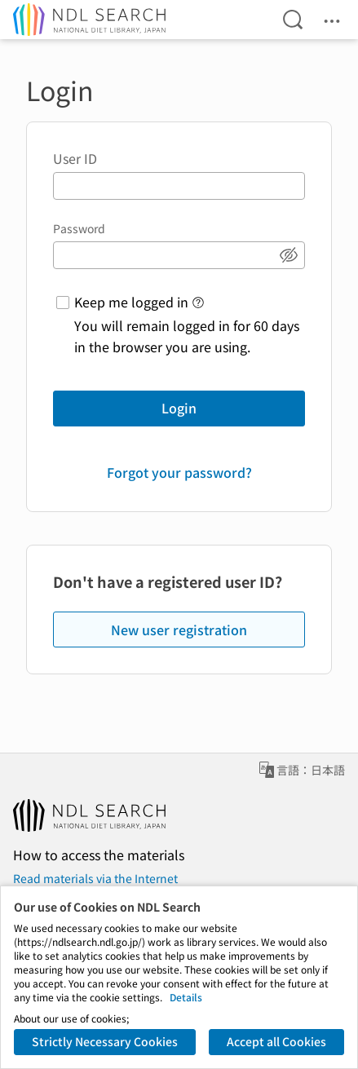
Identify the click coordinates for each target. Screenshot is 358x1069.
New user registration (179, 629)
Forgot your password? (179, 472)
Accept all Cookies (276, 1041)
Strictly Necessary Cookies (105, 1041)
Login (179, 407)
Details (186, 997)
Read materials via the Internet (95, 878)
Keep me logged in (131, 301)
